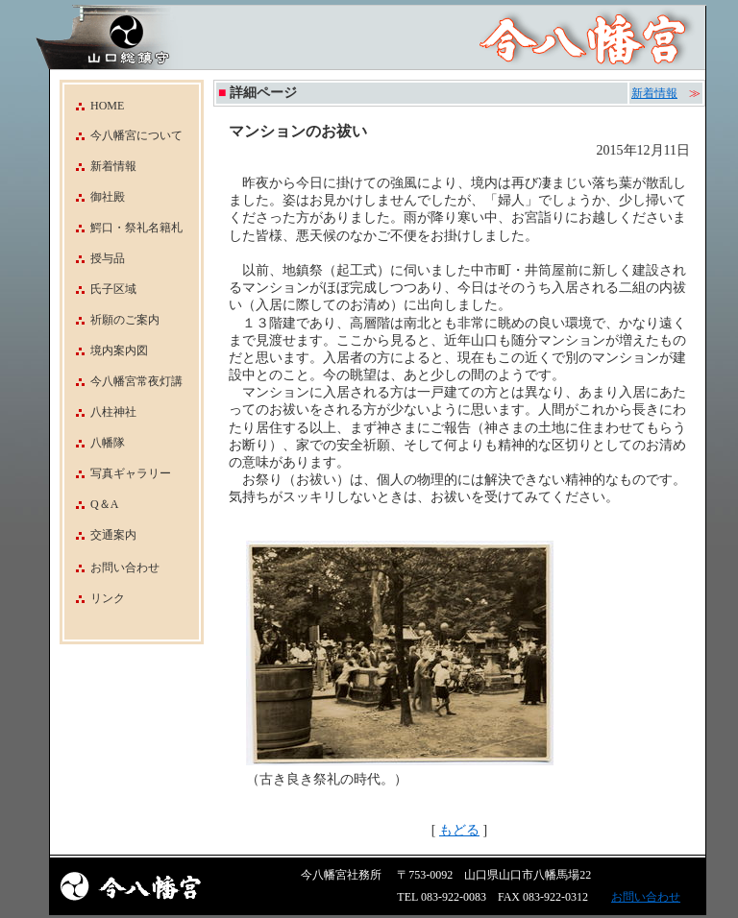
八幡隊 (94, 442)
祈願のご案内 (112, 319)
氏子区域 (100, 289)
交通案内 (100, 535)
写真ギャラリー (117, 473)
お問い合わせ (125, 567)
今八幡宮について (123, 135)
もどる (459, 830)
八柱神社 (100, 412)
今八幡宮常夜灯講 (123, 381)
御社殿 (94, 197)
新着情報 (100, 166)
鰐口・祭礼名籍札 (123, 227)
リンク (107, 598)
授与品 (94, 258)
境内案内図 (106, 350)
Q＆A (91, 504)
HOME (94, 105)
